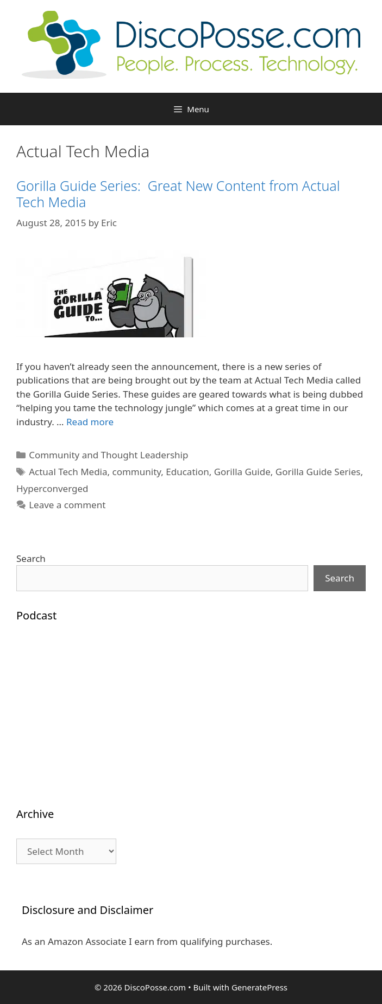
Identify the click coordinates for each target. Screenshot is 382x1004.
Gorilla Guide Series (318, 471)
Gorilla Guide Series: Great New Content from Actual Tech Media (178, 193)
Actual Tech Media (68, 471)
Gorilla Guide (242, 471)
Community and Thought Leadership (108, 455)
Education (187, 471)
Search (31, 558)
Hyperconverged (52, 488)
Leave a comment (67, 504)
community (136, 471)
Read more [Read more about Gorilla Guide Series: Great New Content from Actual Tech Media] (90, 421)
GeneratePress (259, 987)
